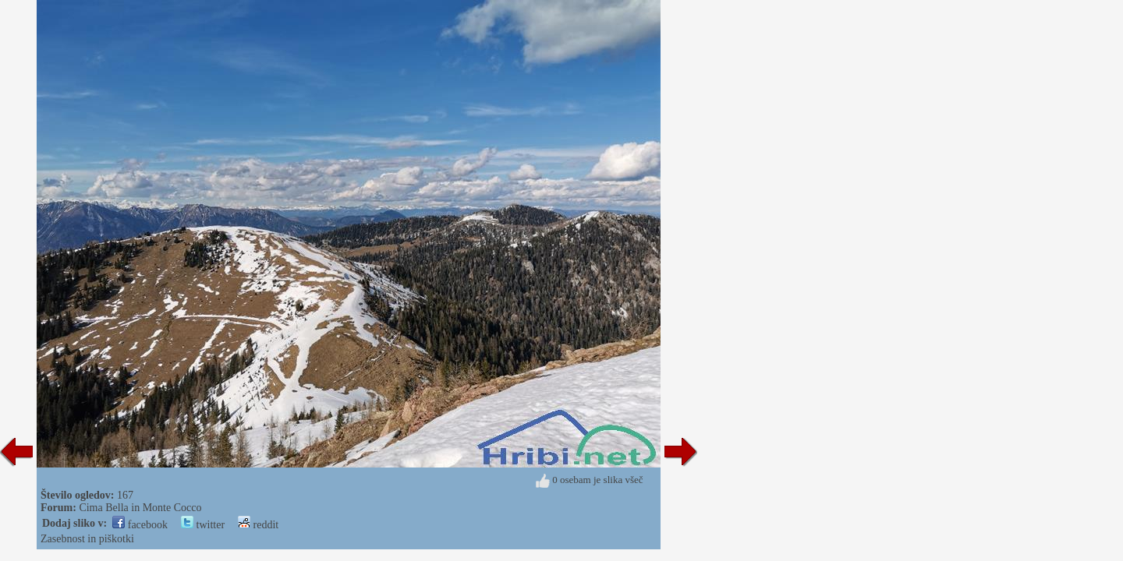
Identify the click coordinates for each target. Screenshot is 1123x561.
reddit (258, 525)
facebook (140, 525)
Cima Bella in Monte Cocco (140, 507)
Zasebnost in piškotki (87, 539)
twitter (203, 525)
